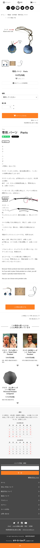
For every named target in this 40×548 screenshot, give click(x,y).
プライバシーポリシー (28, 529)
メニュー (6, 2)
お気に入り (20, 79)
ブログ (9, 526)
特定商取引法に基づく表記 (31, 123)
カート (33, 2)
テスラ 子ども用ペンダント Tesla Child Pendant (10, 352)
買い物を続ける (34, 319)
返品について (34, 120)
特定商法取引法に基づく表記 (13, 529)
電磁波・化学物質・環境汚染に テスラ (17, 14)
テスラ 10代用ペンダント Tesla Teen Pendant (30, 352)
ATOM (30, 526)
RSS (26, 526)
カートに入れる (20, 115)
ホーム (2, 14)
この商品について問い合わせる (30, 315)
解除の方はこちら (33, 477)
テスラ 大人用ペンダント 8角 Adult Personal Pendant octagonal (10, 390)
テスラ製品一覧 (11, 17)
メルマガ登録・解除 (18, 526)
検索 (20, 2)
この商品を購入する (20, 307)
